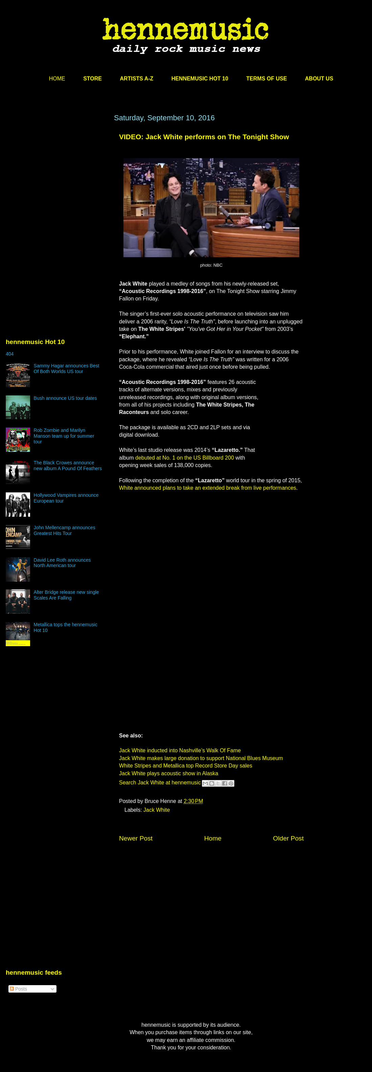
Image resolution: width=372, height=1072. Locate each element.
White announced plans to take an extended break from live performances (207, 488)
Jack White (156, 810)
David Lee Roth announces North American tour (62, 562)
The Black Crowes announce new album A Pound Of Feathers (68, 465)
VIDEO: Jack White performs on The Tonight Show (204, 137)
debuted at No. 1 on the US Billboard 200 (184, 458)
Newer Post (136, 838)
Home (213, 838)
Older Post (288, 838)
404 (10, 354)
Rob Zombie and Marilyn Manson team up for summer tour (64, 436)
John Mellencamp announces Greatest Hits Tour (64, 530)
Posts (18, 989)
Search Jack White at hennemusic (160, 782)
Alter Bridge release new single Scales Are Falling (66, 595)
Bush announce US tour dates (65, 398)
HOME (57, 78)
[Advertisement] (56, 178)
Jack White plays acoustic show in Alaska (168, 773)
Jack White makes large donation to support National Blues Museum (201, 758)
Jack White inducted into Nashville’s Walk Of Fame (180, 750)
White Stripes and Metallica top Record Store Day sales (185, 766)
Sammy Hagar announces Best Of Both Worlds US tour (66, 368)
